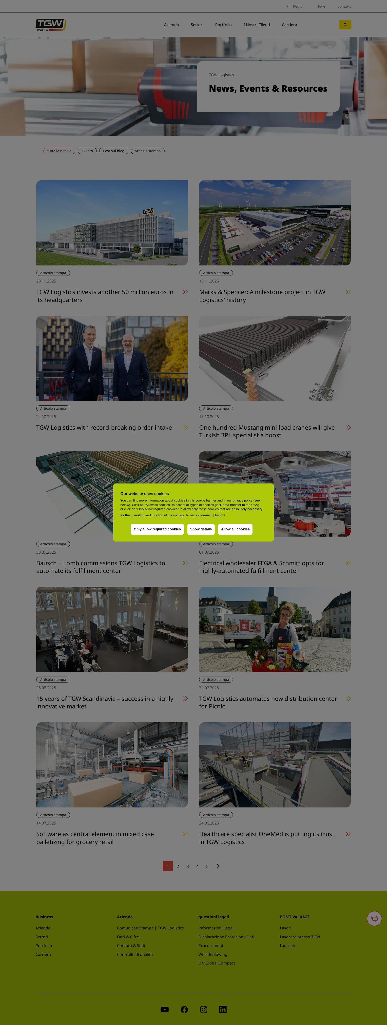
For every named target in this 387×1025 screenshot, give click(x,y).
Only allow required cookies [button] (157, 529)
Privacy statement (199, 515)
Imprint (220, 515)
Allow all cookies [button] (235, 529)
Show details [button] (201, 529)
